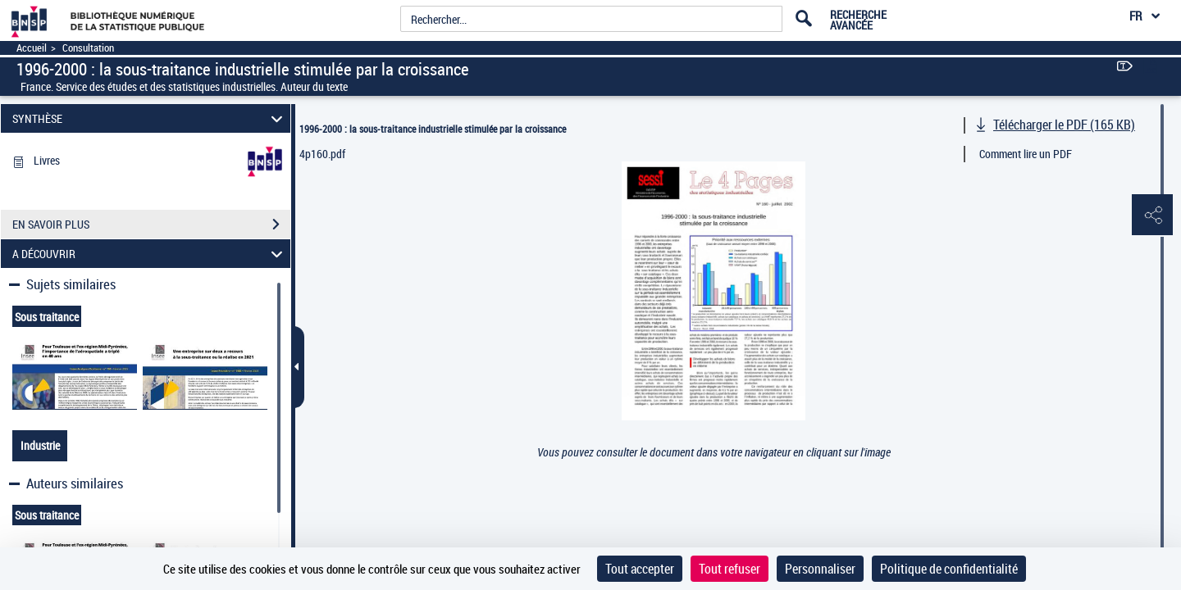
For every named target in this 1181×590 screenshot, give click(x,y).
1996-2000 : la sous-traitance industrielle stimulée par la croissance (432, 128)
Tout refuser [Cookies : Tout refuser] (729, 569)
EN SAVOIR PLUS (151, 224)
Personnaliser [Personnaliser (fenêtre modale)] (820, 569)
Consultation (88, 48)
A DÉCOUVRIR (150, 253)
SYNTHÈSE (150, 118)
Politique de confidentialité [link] (949, 569)
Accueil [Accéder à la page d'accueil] (31, 48)
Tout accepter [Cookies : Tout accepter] (639, 569)
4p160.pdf (322, 153)
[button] (1152, 215)
